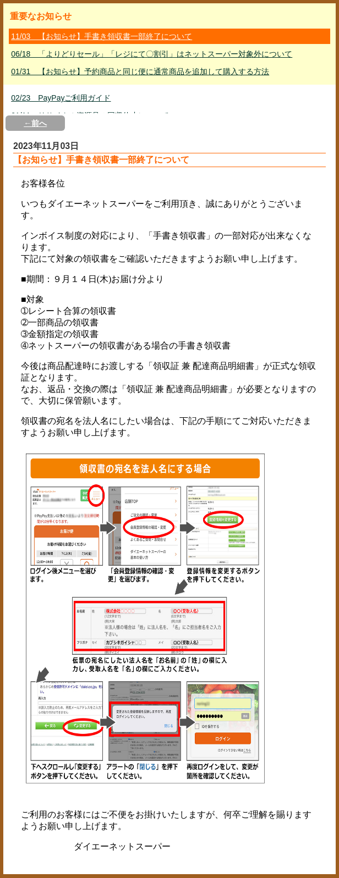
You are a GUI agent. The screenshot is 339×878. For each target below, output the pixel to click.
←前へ (35, 123)
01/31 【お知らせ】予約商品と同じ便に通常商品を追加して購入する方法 (140, 71)
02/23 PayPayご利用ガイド (61, 97)
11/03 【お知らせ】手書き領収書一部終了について (101, 36)
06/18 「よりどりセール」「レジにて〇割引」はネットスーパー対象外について (151, 53)
